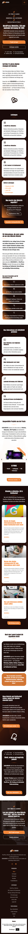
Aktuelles (14, 878)
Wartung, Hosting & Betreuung (14, 892)
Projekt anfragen (14, 911)
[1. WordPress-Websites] (5, 122)
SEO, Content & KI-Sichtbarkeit (14, 890)
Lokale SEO (14, 902)
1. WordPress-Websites (10, 126)
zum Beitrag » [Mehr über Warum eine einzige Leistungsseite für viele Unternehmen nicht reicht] (6, 577)
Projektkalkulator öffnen (14, 213)
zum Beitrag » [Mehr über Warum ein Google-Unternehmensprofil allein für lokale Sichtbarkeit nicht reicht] (6, 537)
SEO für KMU (14, 899)
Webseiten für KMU (14, 897)
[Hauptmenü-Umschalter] (24, 2)
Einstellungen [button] (12, 929)
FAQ (14, 916)
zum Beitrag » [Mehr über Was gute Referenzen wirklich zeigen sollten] (6, 613)
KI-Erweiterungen (14, 895)
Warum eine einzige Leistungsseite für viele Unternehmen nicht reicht (12, 563)
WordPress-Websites (14, 888)
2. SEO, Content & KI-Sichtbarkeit (12, 165)
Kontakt (14, 914)
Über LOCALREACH (14, 909)
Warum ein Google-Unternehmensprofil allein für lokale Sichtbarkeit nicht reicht (13, 523)
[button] (2, 459)
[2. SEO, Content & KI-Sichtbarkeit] (5, 162)
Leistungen (14, 874)
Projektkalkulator (14, 880)
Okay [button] (17, 929)
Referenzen (14, 876)
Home (14, 871)
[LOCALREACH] (5, 2)
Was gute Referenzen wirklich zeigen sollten (13, 603)
